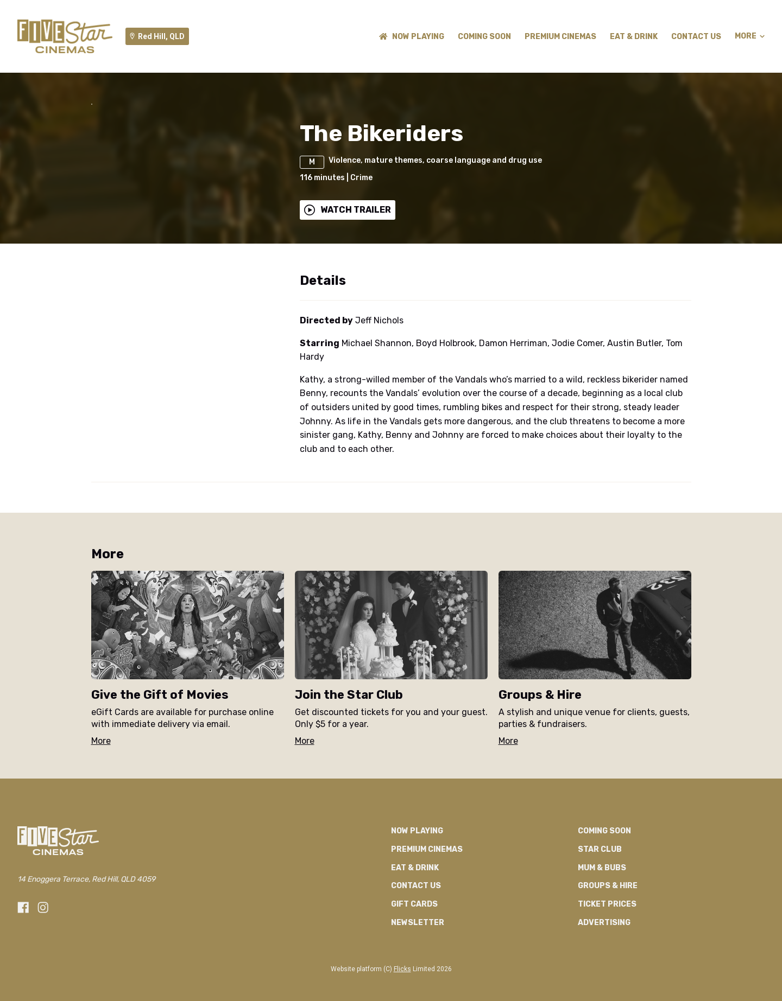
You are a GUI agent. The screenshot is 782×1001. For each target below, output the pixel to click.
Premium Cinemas (560, 36)
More (750, 36)
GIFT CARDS (414, 971)
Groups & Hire (608, 952)
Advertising (604, 989)
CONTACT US (696, 36)
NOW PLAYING (411, 36)
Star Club (600, 915)
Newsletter (417, 989)
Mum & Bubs (602, 934)
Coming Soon (484, 36)
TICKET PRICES (607, 971)
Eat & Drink (634, 36)
